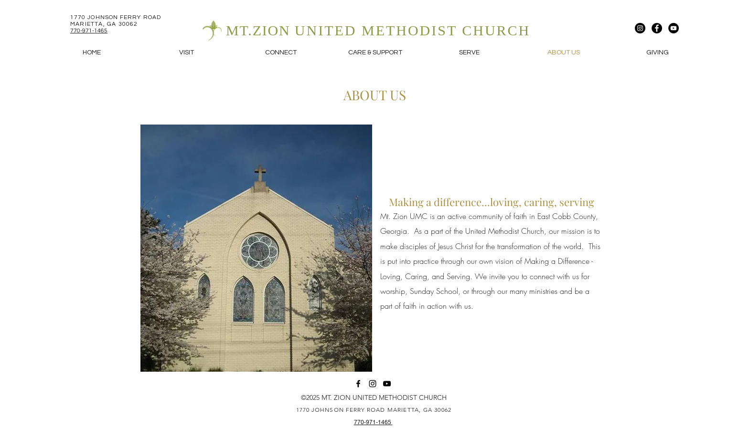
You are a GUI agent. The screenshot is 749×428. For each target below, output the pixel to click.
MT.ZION (260, 30)
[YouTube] (673, 28)
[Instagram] (640, 28)
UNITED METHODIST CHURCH (412, 30)
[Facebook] (657, 28)
